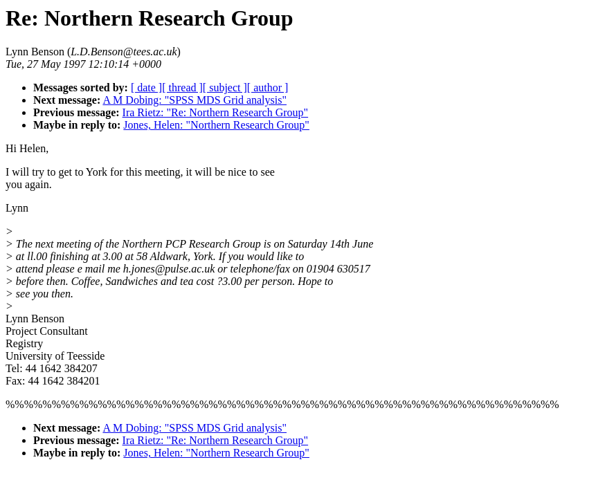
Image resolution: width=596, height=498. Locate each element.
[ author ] (268, 87)
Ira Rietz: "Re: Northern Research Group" (216, 112)
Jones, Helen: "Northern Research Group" (216, 125)
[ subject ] (225, 87)
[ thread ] (182, 87)
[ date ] (146, 87)
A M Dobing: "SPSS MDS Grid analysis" (194, 100)
